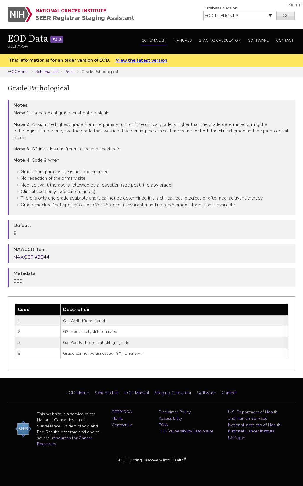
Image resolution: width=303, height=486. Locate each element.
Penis (70, 71)
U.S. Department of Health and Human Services (253, 415)
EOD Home (18, 71)
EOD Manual (137, 393)
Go (286, 16)
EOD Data (35, 39)
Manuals (182, 40)
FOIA (163, 425)
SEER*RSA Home (122, 415)
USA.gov (236, 437)
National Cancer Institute (251, 431)
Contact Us (122, 425)
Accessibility (170, 418)
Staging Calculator (220, 40)
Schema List (154, 40)
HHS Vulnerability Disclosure (186, 431)
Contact (285, 40)
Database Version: (220, 8)
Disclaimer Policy (175, 412)
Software (258, 40)
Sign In (295, 4)
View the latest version (141, 60)
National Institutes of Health (254, 425)
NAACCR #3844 (31, 257)
